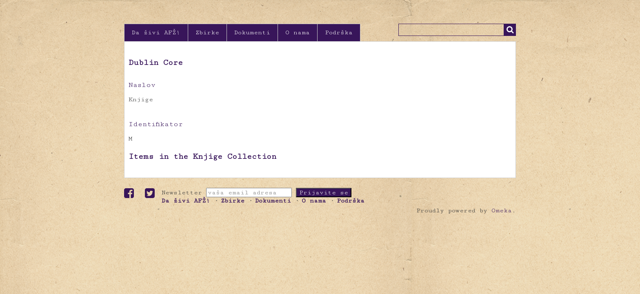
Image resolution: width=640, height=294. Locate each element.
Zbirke (207, 32)
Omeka (501, 210)
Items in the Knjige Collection (202, 156)
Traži (510, 30)
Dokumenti (252, 32)
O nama (297, 32)
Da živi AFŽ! (156, 32)
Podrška (339, 32)
